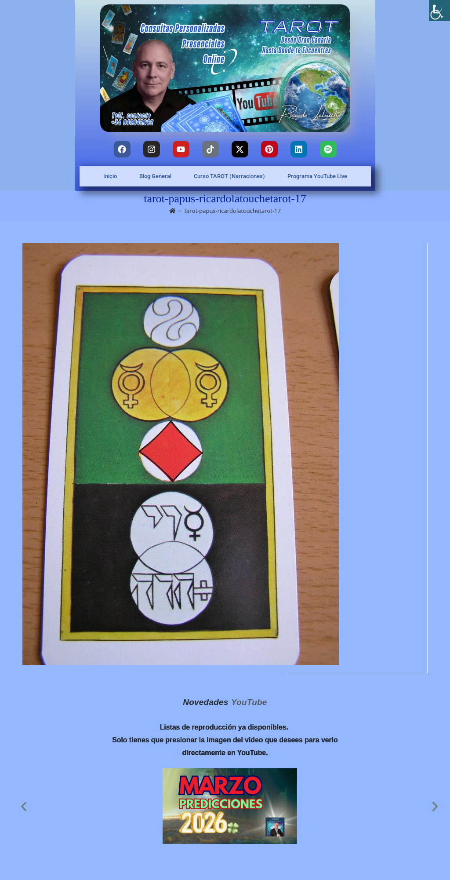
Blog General (155, 176)
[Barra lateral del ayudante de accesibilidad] (439, 10)
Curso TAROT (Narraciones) (229, 176)
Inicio (110, 176)
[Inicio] (172, 211)
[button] (24, 806)
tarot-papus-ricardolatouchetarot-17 (232, 211)
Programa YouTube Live (317, 176)
